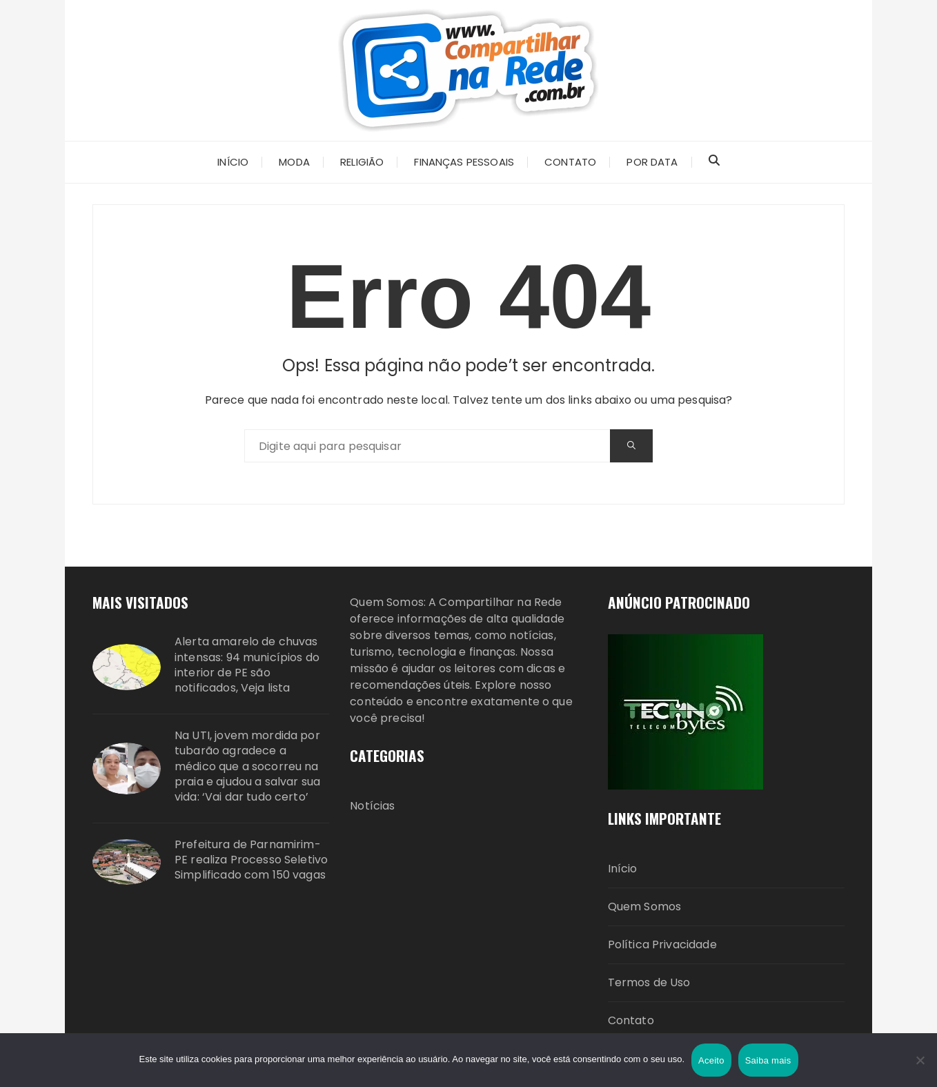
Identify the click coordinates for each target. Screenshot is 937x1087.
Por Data (652, 162)
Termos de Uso (649, 982)
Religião (362, 162)
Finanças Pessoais (464, 162)
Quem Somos (645, 906)
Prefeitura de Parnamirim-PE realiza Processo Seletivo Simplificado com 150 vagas (251, 860)
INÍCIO (232, 162)
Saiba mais (768, 1060)
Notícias (372, 806)
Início (623, 869)
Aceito (711, 1060)
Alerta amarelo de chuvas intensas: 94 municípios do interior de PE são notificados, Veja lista (247, 665)
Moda (294, 162)
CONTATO (570, 162)
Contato (631, 1020)
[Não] (920, 1060)
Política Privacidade (662, 944)
